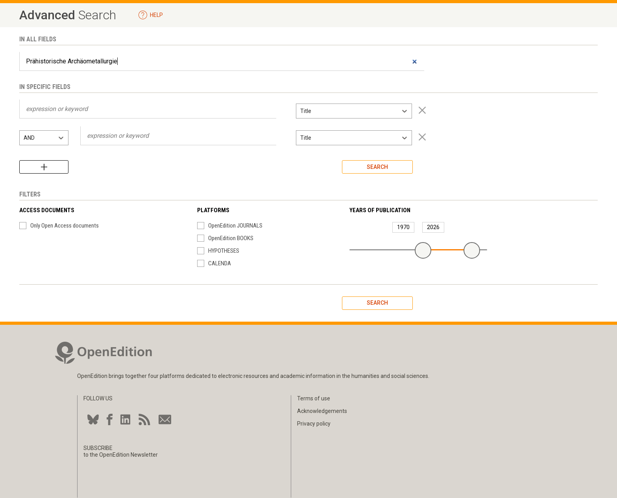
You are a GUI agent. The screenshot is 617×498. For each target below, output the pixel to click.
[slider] (423, 250)
